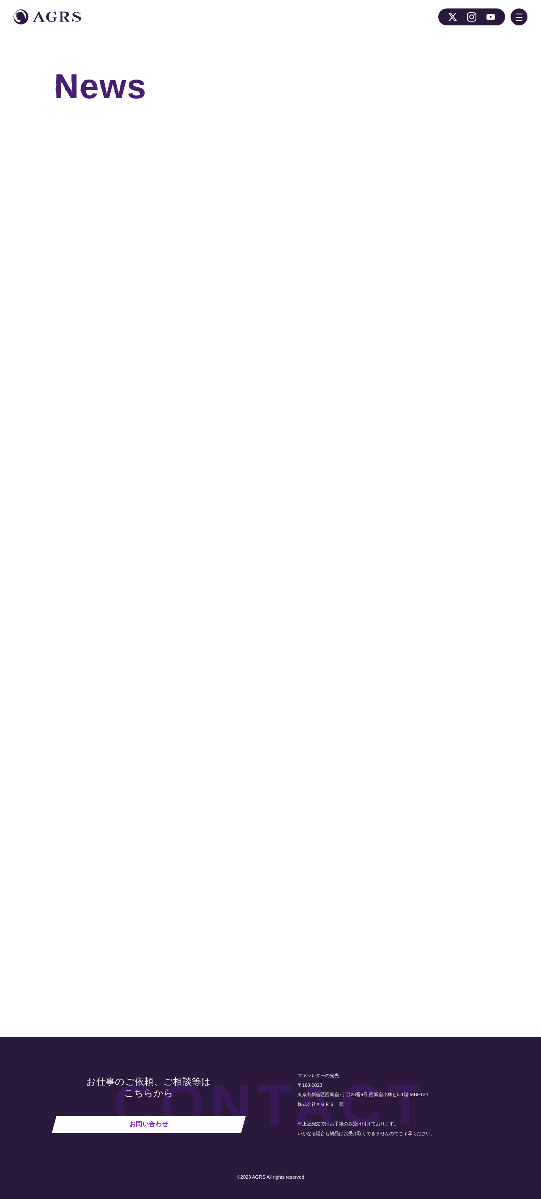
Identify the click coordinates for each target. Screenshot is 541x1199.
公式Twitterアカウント (280, 308)
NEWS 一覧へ (162, 957)
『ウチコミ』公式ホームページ (201, 308)
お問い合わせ (148, 1124)
